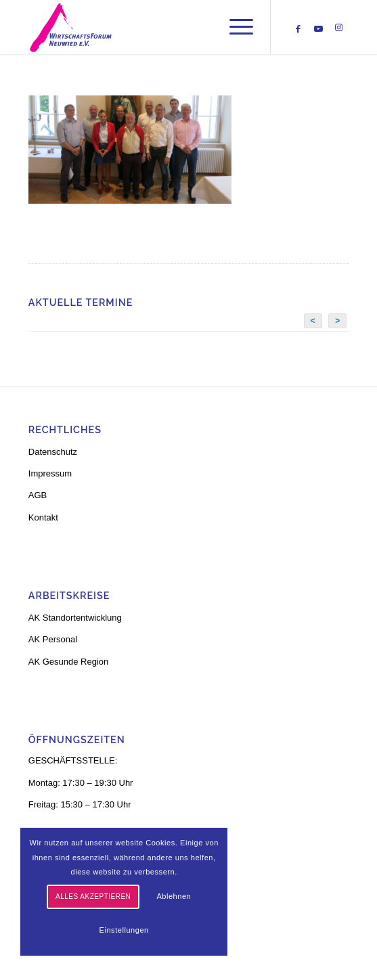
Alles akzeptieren (93, 896)
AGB (37, 495)
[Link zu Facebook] (298, 29)
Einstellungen (124, 930)
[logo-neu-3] (156, 27)
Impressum (50, 473)
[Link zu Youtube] (318, 29)
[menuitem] (234, 27)
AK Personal (52, 639)
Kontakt (43, 517)
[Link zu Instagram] (338, 28)
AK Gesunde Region (68, 662)
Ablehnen (173, 896)
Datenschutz (52, 452)
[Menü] (234, 27)
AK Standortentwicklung (75, 618)
